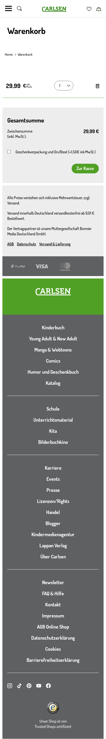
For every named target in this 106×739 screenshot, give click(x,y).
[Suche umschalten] (19, 8)
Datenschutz (26, 244)
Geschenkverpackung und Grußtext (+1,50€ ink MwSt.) (55, 151)
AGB (10, 244)
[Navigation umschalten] (8, 8)
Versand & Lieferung (54, 244)
